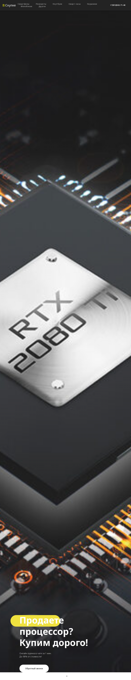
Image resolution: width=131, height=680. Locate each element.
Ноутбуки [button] (57, 4)
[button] (34, 668)
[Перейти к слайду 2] (66, 676)
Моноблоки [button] (26, 6)
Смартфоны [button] (23, 4)
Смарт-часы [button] (75, 4)
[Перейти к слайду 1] (64, 676)
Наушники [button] (92, 4)
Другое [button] (42, 6)
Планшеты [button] (41, 4)
